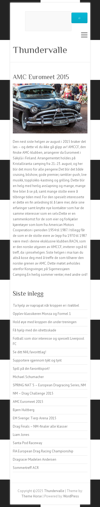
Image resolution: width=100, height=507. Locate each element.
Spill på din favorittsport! (31, 368)
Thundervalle (40, 49)
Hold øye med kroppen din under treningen (45, 322)
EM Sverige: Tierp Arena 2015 (34, 418)
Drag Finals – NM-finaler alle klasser (40, 426)
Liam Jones (21, 434)
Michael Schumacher (28, 377)
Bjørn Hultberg (23, 410)
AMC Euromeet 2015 (28, 401)
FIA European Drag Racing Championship (43, 451)
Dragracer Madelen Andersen (34, 459)
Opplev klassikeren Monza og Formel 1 (42, 313)
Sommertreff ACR (26, 467)
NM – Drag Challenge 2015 (33, 393)
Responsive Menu (84, 35)
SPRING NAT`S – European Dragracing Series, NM (49, 385)
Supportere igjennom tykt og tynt (37, 360)
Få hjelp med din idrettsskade (34, 330)
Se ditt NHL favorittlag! (29, 352)
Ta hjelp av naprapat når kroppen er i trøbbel (46, 305)
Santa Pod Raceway (27, 443)
